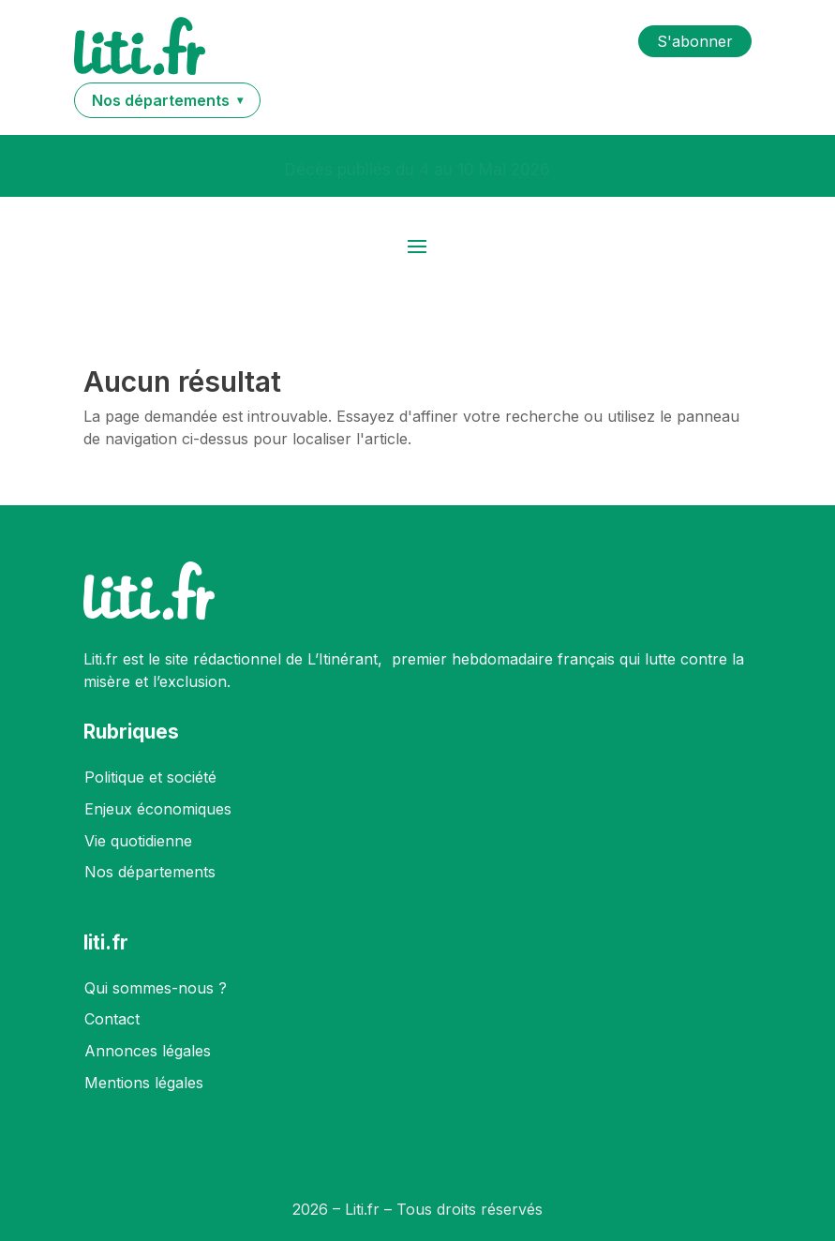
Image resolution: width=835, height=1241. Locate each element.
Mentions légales (143, 1082)
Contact (112, 1018)
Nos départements (150, 871)
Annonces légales (147, 1050)
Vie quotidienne (138, 840)
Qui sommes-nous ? (155, 988)
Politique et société (150, 777)
